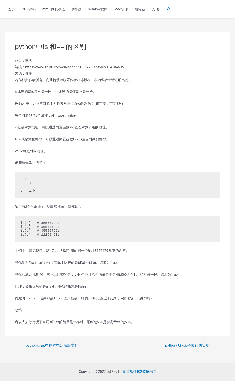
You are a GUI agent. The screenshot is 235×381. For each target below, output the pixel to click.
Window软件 (97, 9)
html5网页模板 (53, 9)
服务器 (140, 9)
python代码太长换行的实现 (189, 345)
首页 (11, 9)
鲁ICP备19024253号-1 (139, 372)
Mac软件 (121, 9)
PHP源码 (29, 9)
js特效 (76, 9)
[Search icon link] (169, 9)
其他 (155, 9)
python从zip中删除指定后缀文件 (50, 345)
